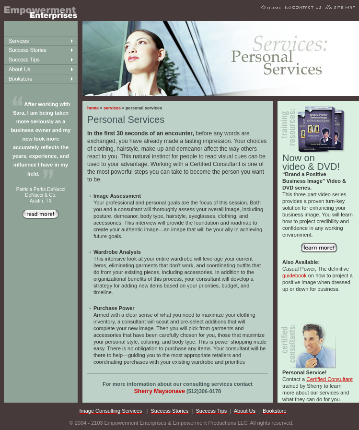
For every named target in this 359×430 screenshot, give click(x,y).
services (112, 108)
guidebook (294, 275)
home (93, 108)
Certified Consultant (329, 379)
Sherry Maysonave (159, 391)
